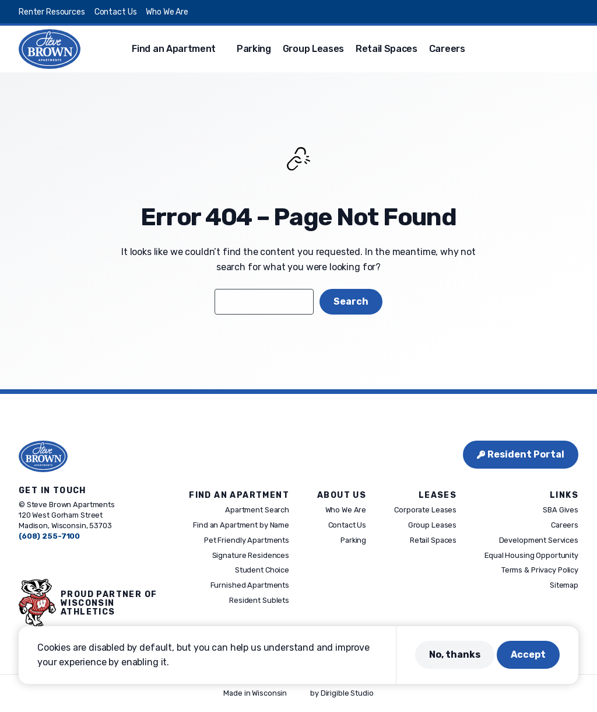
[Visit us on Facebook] (503, 11)
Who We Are (167, 12)
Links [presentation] (564, 495)
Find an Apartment (174, 48)
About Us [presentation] (341, 495)
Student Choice (262, 570)
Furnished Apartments (249, 585)
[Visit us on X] (517, 11)
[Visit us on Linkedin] (559, 11)
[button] (573, 49)
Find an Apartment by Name (241, 525)
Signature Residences (250, 555)
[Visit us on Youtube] (573, 11)
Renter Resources (52, 12)
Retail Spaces (386, 48)
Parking (254, 48)
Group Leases (313, 48)
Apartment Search (257, 510)
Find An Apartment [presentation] (239, 495)
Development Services (538, 540)
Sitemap (564, 585)
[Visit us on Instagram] (531, 11)
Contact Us (115, 12)
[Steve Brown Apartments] (49, 49)
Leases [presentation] (437, 495)
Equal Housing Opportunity (531, 555)
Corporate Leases (425, 510)
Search (350, 301)
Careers (447, 48)
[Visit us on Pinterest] (545, 11)
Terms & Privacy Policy (539, 570)
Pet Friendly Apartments (246, 540)
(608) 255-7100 (49, 536)
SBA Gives (560, 510)
